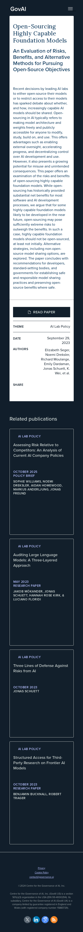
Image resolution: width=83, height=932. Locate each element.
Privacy (41, 868)
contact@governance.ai (41, 877)
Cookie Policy (41, 872)
